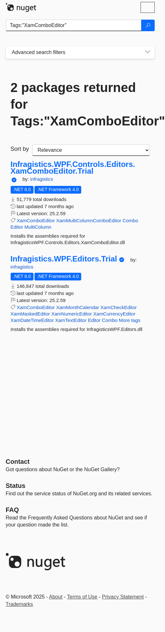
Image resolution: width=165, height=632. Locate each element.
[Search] (148, 25)
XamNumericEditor (71, 313)
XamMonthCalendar (77, 307)
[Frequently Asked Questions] (12, 509)
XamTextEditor (71, 320)
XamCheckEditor (119, 307)
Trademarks (19, 604)
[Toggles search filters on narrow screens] (148, 52)
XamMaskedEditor (30, 313)
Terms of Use (82, 597)
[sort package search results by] (91, 150)
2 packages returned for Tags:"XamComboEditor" (80, 104)
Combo (130, 220)
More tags (130, 320)
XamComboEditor (36, 220)
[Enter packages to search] (73, 25)
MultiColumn (37, 227)
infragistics (41, 179)
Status (15, 485)
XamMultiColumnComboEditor (88, 220)
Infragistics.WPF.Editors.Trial (64, 258)
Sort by (20, 149)
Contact (18, 461)
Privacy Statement (123, 597)
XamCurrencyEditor (114, 313)
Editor (17, 227)
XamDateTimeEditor (32, 320)
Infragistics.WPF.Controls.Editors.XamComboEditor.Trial (73, 168)
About (56, 597)
